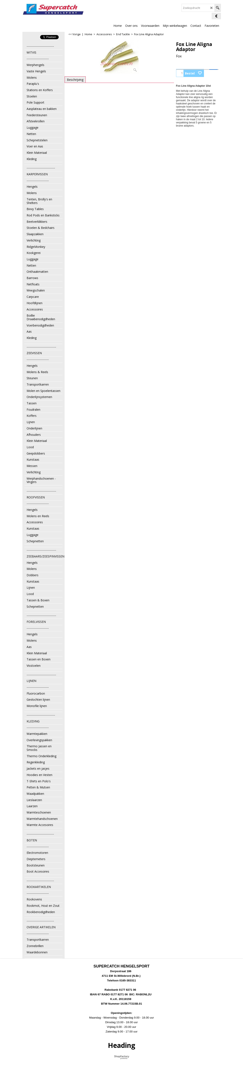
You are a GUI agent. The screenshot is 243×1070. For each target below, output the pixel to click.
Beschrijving (75, 80)
